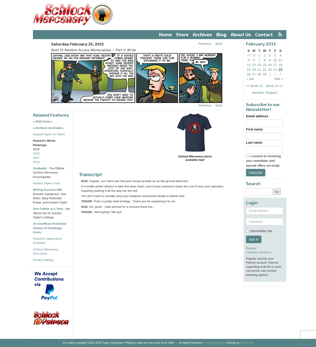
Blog (221, 34)
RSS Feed (43, 121)
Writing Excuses (44, 189)
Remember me (259, 231)
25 (280, 69)
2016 (36, 162)
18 (280, 65)
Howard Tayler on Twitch (49, 134)
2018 (36, 153)
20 (254, 69)
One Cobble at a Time (48, 208)
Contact (264, 34)
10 (275, 60)
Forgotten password (258, 252)
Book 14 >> (274, 86)
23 (270, 69)
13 (254, 65)
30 (254, 55)
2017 (36, 157)
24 (275, 69)
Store (182, 34)
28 (259, 74)
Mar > (279, 79)
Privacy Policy (214, 342)
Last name (254, 142)
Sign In (254, 239)
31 (259, 55)
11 (280, 60)
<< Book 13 (254, 86)
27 (254, 74)
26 (249, 74)
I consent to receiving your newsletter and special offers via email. (263, 160)
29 (249, 55)
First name (254, 129)
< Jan (250, 79)
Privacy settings (43, 260)
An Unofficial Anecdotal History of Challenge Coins (49, 228)
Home (165, 34)
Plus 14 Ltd (246, 342)
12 (249, 65)
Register (251, 248)
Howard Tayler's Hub (46, 183)
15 (264, 65)
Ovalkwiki (40, 168)
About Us (241, 34)
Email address (257, 116)
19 (249, 69)
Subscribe (255, 172)
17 (275, 65)
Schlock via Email (48, 128)
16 (270, 65)
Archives (202, 34)
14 (259, 65)
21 (259, 69)
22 (264, 69)
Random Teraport (264, 92)
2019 (36, 149)
